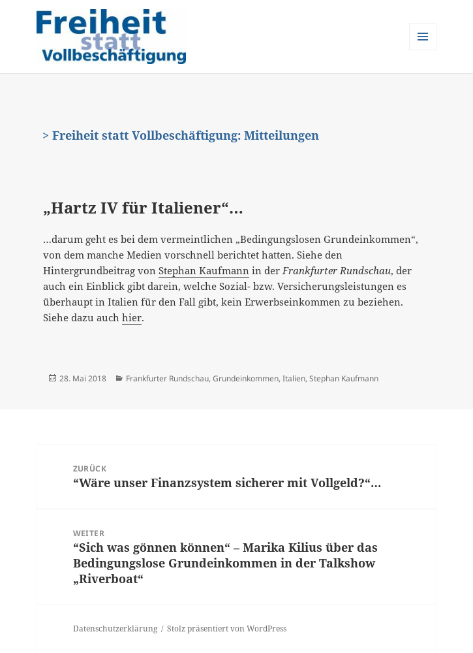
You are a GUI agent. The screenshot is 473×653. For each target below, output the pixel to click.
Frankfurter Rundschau (167, 378)
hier (132, 317)
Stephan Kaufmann (204, 270)
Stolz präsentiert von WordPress (226, 628)
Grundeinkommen (246, 378)
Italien (293, 378)
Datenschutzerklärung (115, 628)
